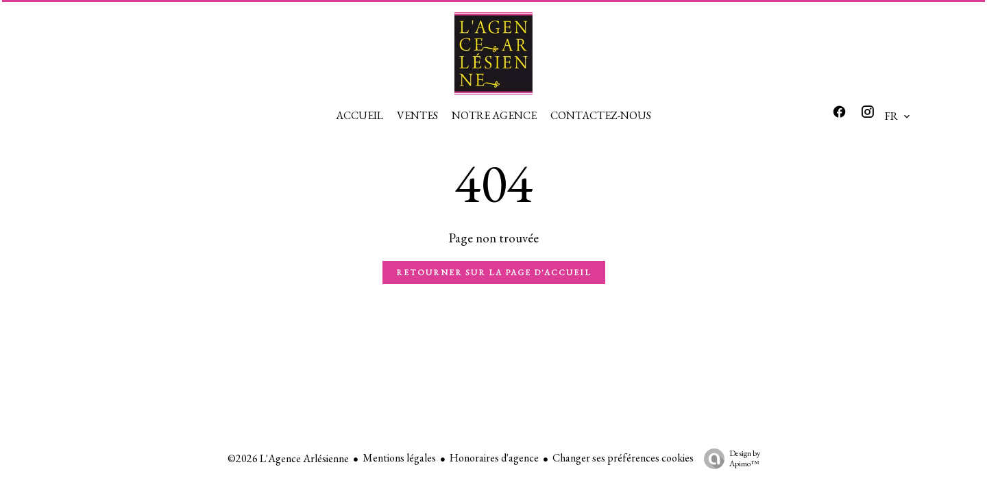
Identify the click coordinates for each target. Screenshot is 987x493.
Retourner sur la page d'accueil (494, 272)
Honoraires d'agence (494, 458)
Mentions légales (399, 458)
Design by (728, 458)
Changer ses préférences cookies (623, 458)
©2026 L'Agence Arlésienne (288, 458)
